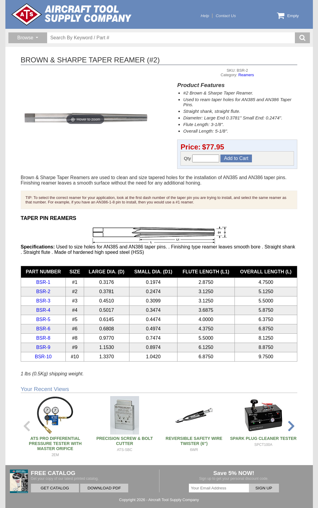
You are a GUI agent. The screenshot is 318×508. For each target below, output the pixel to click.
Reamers (246, 75)
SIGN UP (264, 488)
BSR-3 (43, 300)
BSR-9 (43, 347)
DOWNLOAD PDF (104, 488)
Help (205, 16)
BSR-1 (43, 282)
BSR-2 (43, 291)
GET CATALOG (55, 488)
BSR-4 (43, 310)
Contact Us (226, 16)
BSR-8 (43, 338)
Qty (201, 158)
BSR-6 (43, 328)
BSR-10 (43, 356)
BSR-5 (43, 319)
